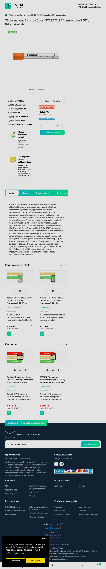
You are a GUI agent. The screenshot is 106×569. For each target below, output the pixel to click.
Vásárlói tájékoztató (38, 513)
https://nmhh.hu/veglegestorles (53, 559)
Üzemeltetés (84, 507)
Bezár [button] (43, 539)
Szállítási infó (42, 193)
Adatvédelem (11, 514)
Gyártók (58, 486)
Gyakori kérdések (37, 517)
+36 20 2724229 (87, 4)
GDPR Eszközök (12, 507)
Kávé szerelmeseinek (88, 514)
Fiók (7, 486)
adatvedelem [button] (18, 553)
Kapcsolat (33, 492)
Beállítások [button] (15, 561)
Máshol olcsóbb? (47, 118)
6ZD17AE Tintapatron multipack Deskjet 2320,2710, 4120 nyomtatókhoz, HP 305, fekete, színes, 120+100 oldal (52, 380)
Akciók (82, 486)
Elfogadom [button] (35, 561)
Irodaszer (58, 507)
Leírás (11, 193)
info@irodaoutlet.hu (89, 7)
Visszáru (33, 496)
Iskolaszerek (59, 510)
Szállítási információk (15, 510)
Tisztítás (82, 510)
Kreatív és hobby (62, 514)
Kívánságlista (11, 493)
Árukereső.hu (53, 532)
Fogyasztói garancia (67, 193)
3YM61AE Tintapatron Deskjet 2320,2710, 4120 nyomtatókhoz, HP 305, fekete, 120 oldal (20, 379)
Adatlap (24, 193)
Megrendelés (11, 490)
